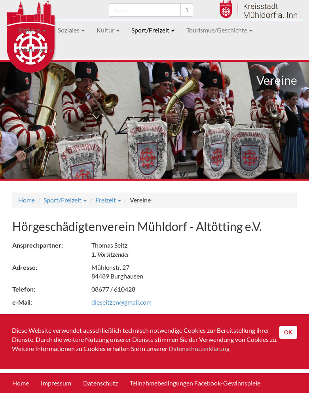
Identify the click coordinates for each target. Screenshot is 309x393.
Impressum (56, 383)
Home (26, 200)
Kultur (108, 30)
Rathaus (32, 30)
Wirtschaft (35, 49)
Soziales (71, 30)
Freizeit (108, 200)
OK (288, 332)
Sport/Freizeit (152, 30)
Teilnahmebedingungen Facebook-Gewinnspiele (195, 383)
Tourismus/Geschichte (219, 30)
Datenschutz (100, 383)
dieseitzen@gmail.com (121, 302)
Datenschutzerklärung (199, 348)
